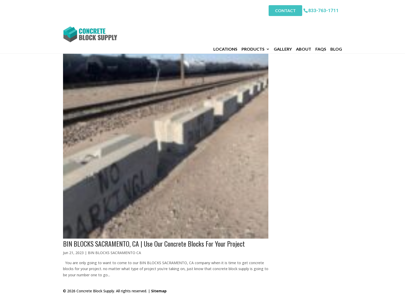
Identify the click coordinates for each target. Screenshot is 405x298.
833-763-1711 (323, 10)
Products (253, 23)
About (303, 23)
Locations (225, 23)
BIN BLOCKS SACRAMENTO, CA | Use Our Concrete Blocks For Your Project (154, 244)
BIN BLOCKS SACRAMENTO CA (114, 252)
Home (68, 30)
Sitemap (159, 290)
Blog (336, 23)
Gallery (283, 23)
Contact (285, 10)
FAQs (320, 23)
